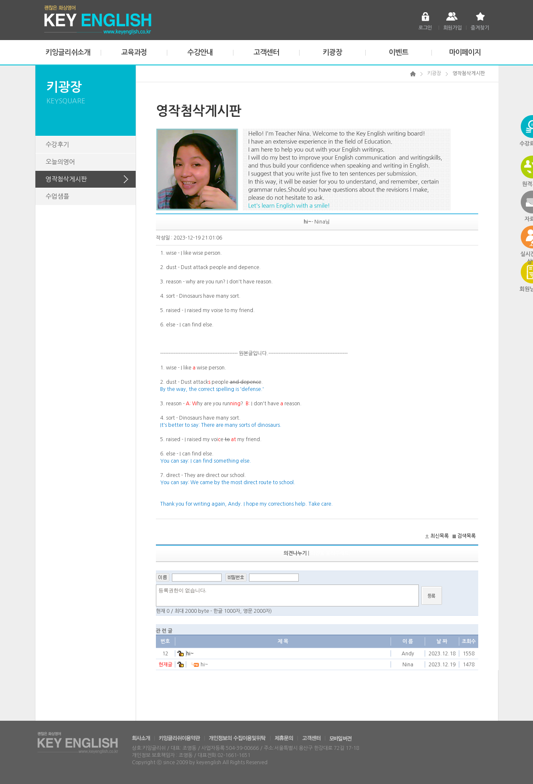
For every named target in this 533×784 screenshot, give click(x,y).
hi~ (190, 653)
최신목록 (439, 536)
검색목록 (466, 536)
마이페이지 (465, 52)
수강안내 (200, 52)
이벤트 (398, 52)
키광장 (332, 52)
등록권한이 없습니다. (287, 595)
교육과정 (134, 52)
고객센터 (266, 52)
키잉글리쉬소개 (68, 52)
